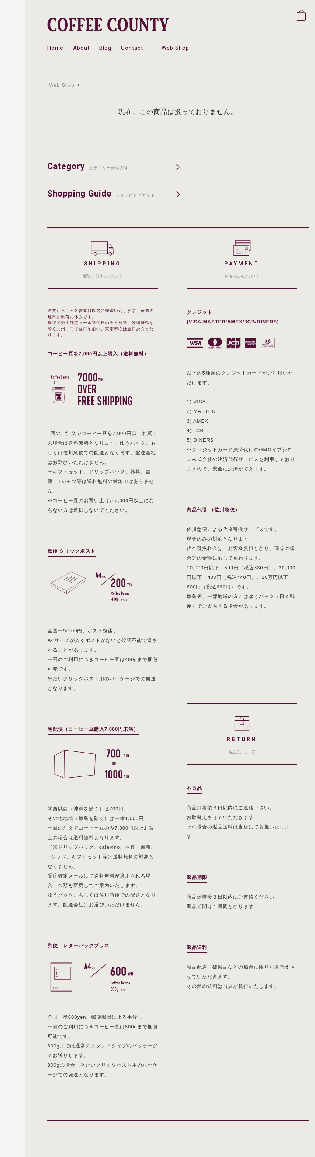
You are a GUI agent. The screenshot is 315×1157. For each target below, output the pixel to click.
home (55, 48)
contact (132, 48)
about (81, 48)
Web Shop (61, 85)
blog (105, 48)
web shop (175, 48)
